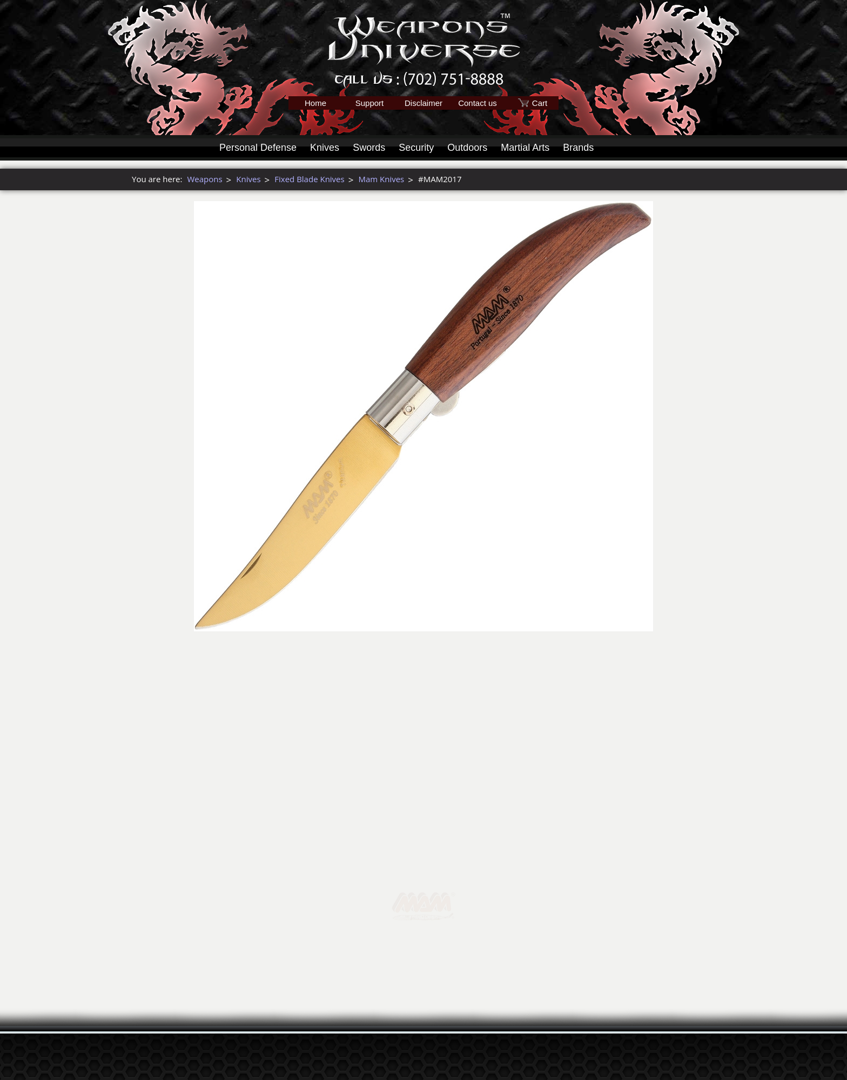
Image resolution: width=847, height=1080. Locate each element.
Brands (578, 147)
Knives (324, 147)
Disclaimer (423, 103)
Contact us (477, 103)
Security (416, 147)
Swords (369, 147)
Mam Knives (381, 179)
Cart (539, 103)
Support (369, 103)
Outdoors (467, 147)
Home (315, 103)
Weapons (204, 179)
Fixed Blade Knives (309, 179)
